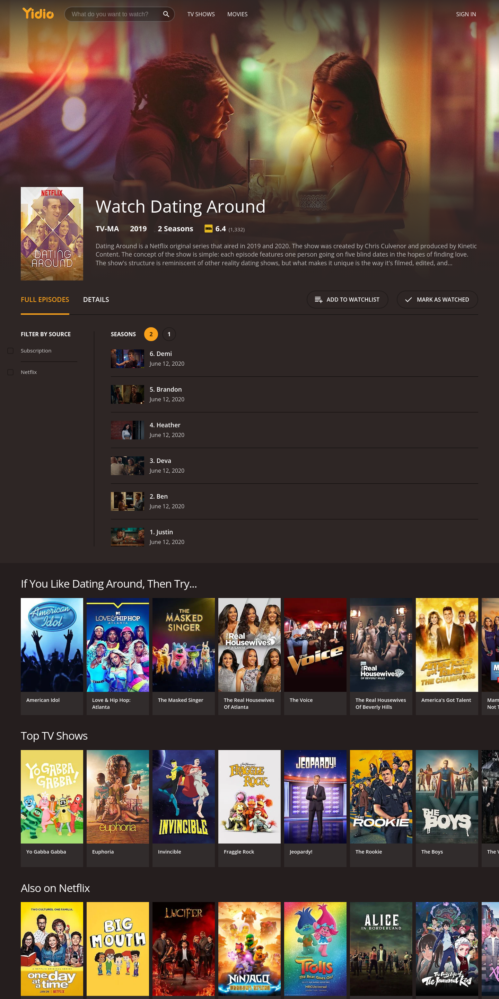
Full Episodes (45, 299)
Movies (237, 14)
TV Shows (201, 14)
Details (96, 299)
